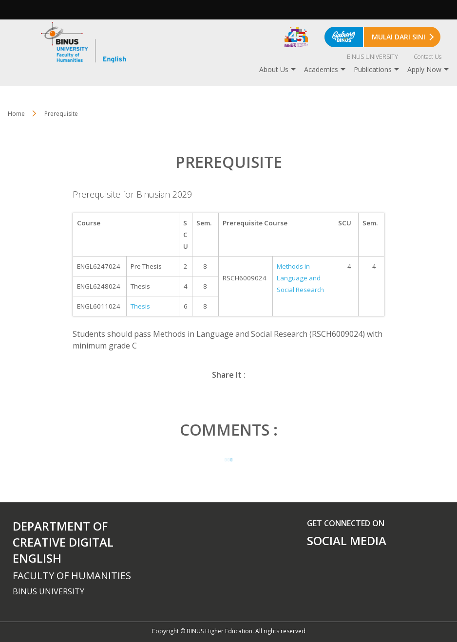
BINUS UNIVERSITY (372, 57)
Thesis (140, 306)
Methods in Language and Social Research (300, 278)
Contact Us (427, 57)
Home (16, 114)
